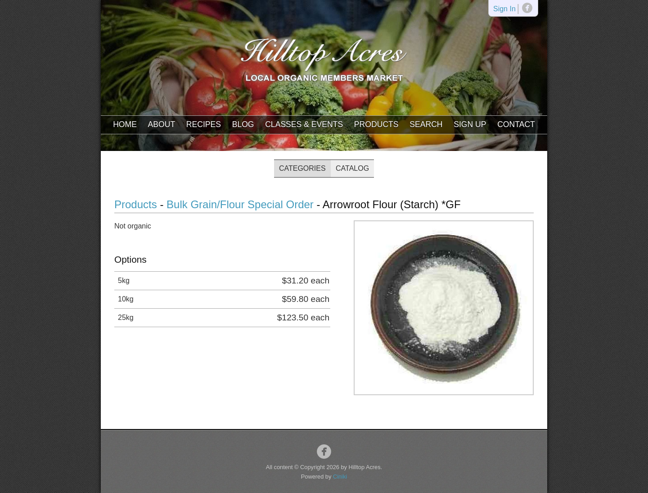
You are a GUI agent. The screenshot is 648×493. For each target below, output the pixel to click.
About (162, 124)
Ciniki (340, 476)
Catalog (352, 168)
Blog (243, 124)
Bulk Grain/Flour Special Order (240, 204)
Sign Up (470, 124)
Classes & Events (304, 124)
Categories (302, 168)
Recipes (203, 124)
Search (426, 124)
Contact (516, 124)
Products (376, 124)
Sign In (504, 9)
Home (125, 124)
